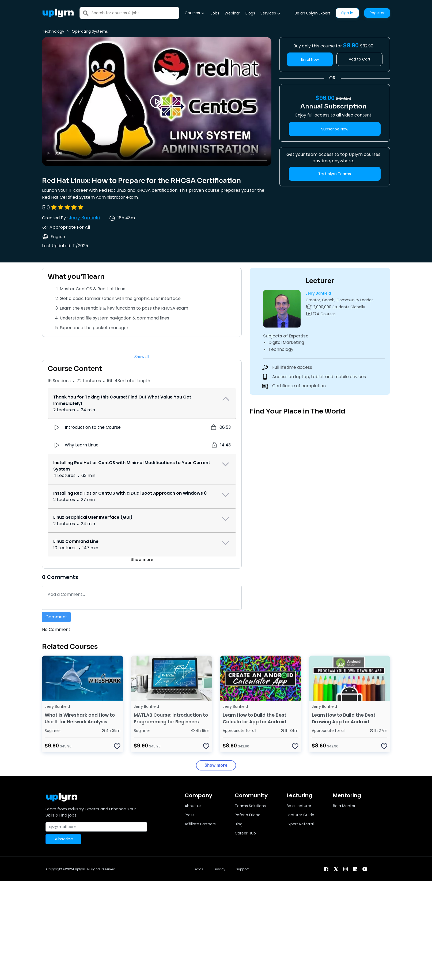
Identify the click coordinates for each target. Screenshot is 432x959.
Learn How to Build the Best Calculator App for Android (254, 718)
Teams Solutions (250, 805)
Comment (56, 617)
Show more (142, 559)
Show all (141, 356)
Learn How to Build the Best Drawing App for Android (344, 718)
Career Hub (245, 833)
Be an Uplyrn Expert (312, 13)
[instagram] (345, 868)
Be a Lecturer (299, 805)
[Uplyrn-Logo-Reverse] (58, 13)
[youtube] (364, 868)
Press (189, 815)
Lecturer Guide (300, 815)
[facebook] (326, 868)
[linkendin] (355, 868)
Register (377, 13)
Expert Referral (300, 824)
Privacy (219, 869)
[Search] (135, 13)
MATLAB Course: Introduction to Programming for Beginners (171, 718)
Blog (238, 824)
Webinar (232, 13)
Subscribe (63, 839)
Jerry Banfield (84, 218)
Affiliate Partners (200, 824)
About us (193, 805)
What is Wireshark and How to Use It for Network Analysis (80, 718)
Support (242, 869)
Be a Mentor (344, 805)
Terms (198, 869)
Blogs (250, 13)
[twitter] (336, 868)
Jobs (215, 13)
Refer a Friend (247, 815)
